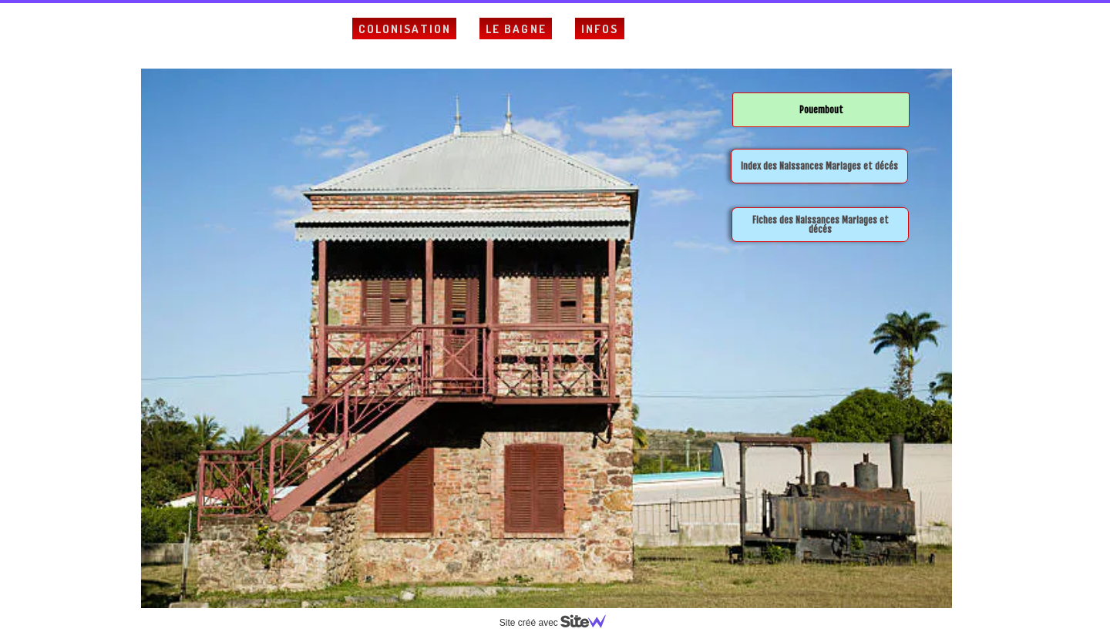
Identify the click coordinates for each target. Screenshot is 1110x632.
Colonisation (404, 29)
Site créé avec (559, 622)
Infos (600, 29)
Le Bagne (516, 29)
